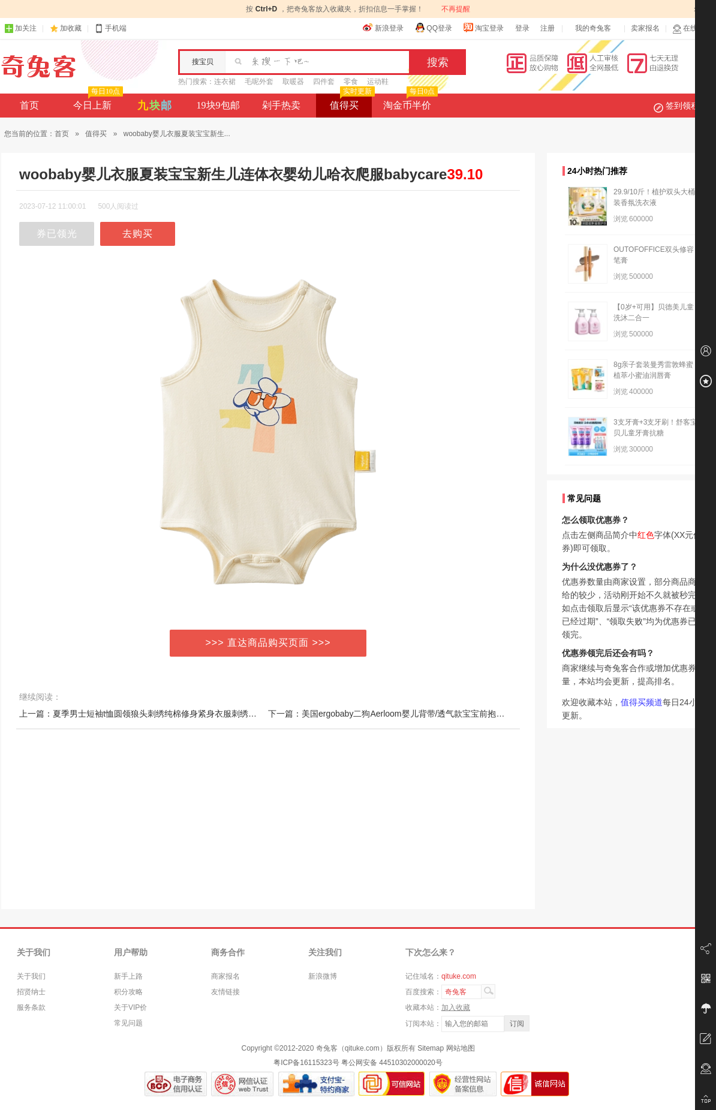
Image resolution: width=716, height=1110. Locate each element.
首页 (29, 105)
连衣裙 (225, 81)
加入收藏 (455, 1007)
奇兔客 (38, 67)
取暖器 (293, 81)
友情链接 (225, 992)
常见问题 (128, 1023)
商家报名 (225, 976)
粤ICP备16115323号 (306, 1062)
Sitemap (430, 1048)
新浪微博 (322, 976)
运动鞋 (378, 81)
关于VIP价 (130, 1007)
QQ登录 (433, 27)
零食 (351, 81)
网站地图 (460, 1048)
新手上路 (128, 976)
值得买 (351, 102)
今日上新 (97, 102)
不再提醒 (455, 9)
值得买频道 (642, 702)
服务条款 (31, 1007)
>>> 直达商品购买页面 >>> (268, 642)
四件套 (324, 81)
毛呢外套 (259, 81)
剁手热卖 (281, 105)
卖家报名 (645, 28)
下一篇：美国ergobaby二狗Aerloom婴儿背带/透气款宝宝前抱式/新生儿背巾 (408, 713)
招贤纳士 (31, 992)
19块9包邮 (218, 105)
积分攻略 (128, 992)
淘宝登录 (483, 27)
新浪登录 (383, 27)
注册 (547, 28)
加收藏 (71, 28)
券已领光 (57, 233)
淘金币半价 (409, 102)
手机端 (110, 28)
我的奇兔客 (593, 28)
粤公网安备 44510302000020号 (392, 1062)
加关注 (20, 28)
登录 (522, 28)
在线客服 (692, 28)
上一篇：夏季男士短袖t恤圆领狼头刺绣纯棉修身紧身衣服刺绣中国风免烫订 (159, 713)
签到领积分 (682, 105)
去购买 (137, 233)
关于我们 (31, 976)
